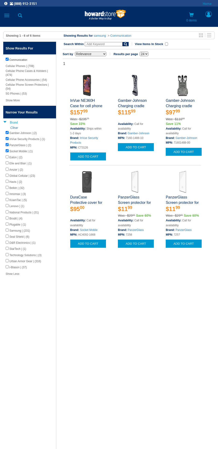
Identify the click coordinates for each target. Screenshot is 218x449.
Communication (120, 35)
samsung (100, 35)
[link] (80, 437)
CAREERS (109, 377)
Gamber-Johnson (138, 133)
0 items (191, 17)
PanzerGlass (136, 230)
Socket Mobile (89, 230)
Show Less (12, 274)
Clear (14, 128)
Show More (13, 100)
